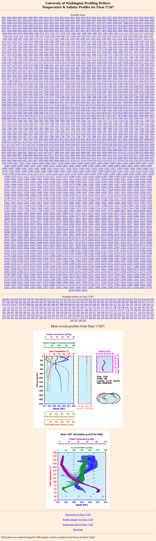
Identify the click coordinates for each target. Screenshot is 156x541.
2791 (4, 68)
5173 (146, 83)
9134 (120, 155)
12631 (130, 189)
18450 (130, 216)
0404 (141, 20)
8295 (136, 147)
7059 (131, 118)
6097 (9, 105)
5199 (125, 86)
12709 (71, 195)
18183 (110, 213)
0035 (152, 17)
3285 (67, 70)
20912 (46, 248)
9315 (104, 158)
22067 (123, 261)
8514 (131, 152)
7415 (56, 128)
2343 (62, 65)
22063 (117, 261)
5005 (120, 70)
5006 (125, 70)
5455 (30, 102)
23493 (71, 282)
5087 (62, 78)
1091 (99, 33)
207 (94, 312)
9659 (41, 160)
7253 (67, 126)
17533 (104, 208)
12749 (78, 197)
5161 (83, 83)
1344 (41, 44)
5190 (78, 86)
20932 (72, 248)
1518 (88, 46)
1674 (146, 52)
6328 (141, 107)
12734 (20, 197)
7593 (115, 131)
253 (131, 315)
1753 (141, 54)
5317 (83, 94)
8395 (94, 150)
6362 (94, 110)
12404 (26, 179)
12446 (52, 181)
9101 (109, 155)
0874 (83, 31)
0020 (94, 17)
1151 (88, 36)
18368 (71, 216)
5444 (131, 99)
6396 (141, 110)
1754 (146, 54)
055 (78, 302)
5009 (141, 70)
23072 (110, 277)
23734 (78, 285)
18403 (110, 216)
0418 (14, 23)
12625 (91, 189)
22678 (143, 269)
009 (41, 299)
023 (98, 299)
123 (53, 307)
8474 (41, 152)
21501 (104, 253)
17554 (130, 208)
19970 (52, 234)
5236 (136, 89)
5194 (99, 86)
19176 (65, 226)
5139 (4, 83)
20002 (91, 234)
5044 (4, 76)
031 (131, 299)
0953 (9, 33)
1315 (78, 41)
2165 (152, 60)
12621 (65, 189)
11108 (11, 173)
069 (135, 302)
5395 (120, 97)
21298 (91, 250)
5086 (56, 78)
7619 (78, 134)
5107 (4, 81)
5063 (94, 76)
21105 (143, 248)
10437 (54, 163)
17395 (20, 208)
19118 (20, 226)
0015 (72, 17)
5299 (152, 91)
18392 (104, 216)
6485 (30, 113)
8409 (120, 150)
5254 (72, 91)
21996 (78, 261)
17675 (20, 211)
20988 (104, 248)
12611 (149, 187)
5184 (51, 86)
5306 (35, 94)
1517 (83, 46)
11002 (24, 168)
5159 (72, 83)
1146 (62, 36)
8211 (14, 147)
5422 (83, 99)
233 (49, 315)
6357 (67, 110)
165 (74, 310)
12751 (91, 197)
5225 (78, 89)
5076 (4, 78)
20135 (91, 237)
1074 (41, 33)
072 (148, 302)
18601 (59, 218)
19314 (142, 226)
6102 (30, 105)
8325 (146, 147)
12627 (104, 189)
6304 (94, 107)
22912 (91, 274)
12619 (52, 189)
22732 (65, 271)
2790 (152, 65)
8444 (141, 150)
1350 (72, 44)
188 (16, 312)
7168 (83, 123)
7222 (41, 126)
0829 (115, 28)
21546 (143, 253)
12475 (46, 184)
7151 (4, 123)
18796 (59, 221)
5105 (146, 78)
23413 (136, 279)
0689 (30, 28)
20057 (136, 234)
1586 (141, 49)
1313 (67, 41)
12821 (149, 200)
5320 (99, 94)
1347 (56, 44)
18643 (84, 218)
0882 (120, 31)
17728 (39, 211)
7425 (67, 128)
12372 (26, 176)
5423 (88, 99)
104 (127, 304)
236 (61, 315)
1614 (4, 52)
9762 (136, 160)
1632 (78, 52)
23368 (110, 279)
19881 (26, 234)
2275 (9, 65)
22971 (149, 274)
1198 (72, 38)
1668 (115, 52)
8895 (14, 155)
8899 (30, 155)
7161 (56, 123)
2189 (104, 62)
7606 (25, 134)
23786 (117, 285)
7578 (83, 131)
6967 (88, 118)
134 (98, 307)
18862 (130, 221)
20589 (7, 245)
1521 (104, 46)
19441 (97, 229)
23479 (46, 282)
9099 (104, 155)
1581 (115, 49)
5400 (146, 97)
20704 (136, 245)
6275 (4, 107)
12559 (71, 187)
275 (70, 318)
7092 (73, 121)
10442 (67, 163)
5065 (104, 76)
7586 (99, 131)
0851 (30, 31)
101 (115, 304)
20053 (130, 234)
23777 (104, 285)
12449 (71, 181)
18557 (33, 218)
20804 (7, 248)
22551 (46, 269)
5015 (19, 73)
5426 (104, 99)
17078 (7, 205)
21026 (123, 248)
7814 (99, 136)
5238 (146, 89)
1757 (9, 57)
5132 (120, 81)
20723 (143, 245)
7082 (30, 121)
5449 (4, 102)
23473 (39, 282)
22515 (20, 269)
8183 (51, 144)
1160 (135, 36)
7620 (83, 134)
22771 (136, 271)
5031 (99, 73)
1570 (56, 49)
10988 (110, 166)
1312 (62, 41)
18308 (20, 216)
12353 (86, 173)
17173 (46, 205)
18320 (26, 216)
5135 (135, 81)
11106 (151, 171)
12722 (110, 195)
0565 (9, 25)
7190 (136, 123)
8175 (19, 144)
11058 (119, 168)
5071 (131, 76)
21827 (149, 256)
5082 (35, 78)
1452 (146, 44)
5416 (51, 99)
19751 (117, 232)
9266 (4, 158)
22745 (91, 271)
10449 (86, 163)
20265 (65, 240)
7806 (94, 136)
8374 (19, 150)
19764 (123, 232)
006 (28, 299)
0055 (41, 20)
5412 (30, 99)
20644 (97, 245)
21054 (130, 248)
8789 (136, 152)
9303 (67, 158)
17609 (149, 208)
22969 (143, 274)
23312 (71, 279)
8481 (62, 152)
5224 (72, 89)
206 (90, 312)
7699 (56, 136)
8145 (88, 142)
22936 (117, 274)
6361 (88, 110)
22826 (33, 274)
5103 (136, 78)
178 (127, 310)
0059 (62, 20)
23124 (7, 279)
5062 (88, 76)
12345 (80, 173)
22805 (20, 274)
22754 (104, 271)
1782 (120, 57)
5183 (46, 86)
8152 (109, 142)
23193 (39, 279)
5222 (62, 89)
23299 (65, 279)
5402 (4, 99)
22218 (97, 263)
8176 (25, 144)
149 (8, 310)
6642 (136, 113)
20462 (33, 242)
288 (123, 318)
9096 (99, 155)
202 (74, 312)
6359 (78, 110)
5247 (41, 91)
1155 (109, 36)
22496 (149, 266)
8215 (35, 147)
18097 (59, 213)
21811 (123, 256)
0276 (131, 20)
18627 (71, 218)
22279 (33, 266)
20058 (143, 234)
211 (111, 312)
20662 (110, 245)
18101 (72, 213)
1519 (94, 46)
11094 (81, 171)
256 (144, 315)
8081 (125, 139)
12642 (52, 192)
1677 (4, 54)
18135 (91, 213)
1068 (36, 33)
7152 (9, 123)
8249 (88, 147)
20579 (143, 242)
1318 (94, 41)
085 (49, 304)
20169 (142, 237)
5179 (25, 86)
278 (82, 318)
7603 (9, 134)
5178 (19, 86)
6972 (104, 118)
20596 (20, 245)
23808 (130, 285)
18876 (143, 221)
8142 (72, 142)
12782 (65, 200)
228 (28, 315)
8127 (40, 142)
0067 (104, 20)
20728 (149, 245)
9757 (115, 160)
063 (111, 302)
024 (102, 299)
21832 (7, 258)
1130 (57, 36)
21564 (149, 253)
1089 (89, 33)
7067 (141, 118)
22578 (78, 269)
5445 (136, 99)
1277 (19, 41)
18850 (110, 221)
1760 (25, 57)
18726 (143, 218)
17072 (149, 203)
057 (86, 302)
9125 (115, 155)
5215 (30, 89)
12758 (123, 197)
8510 (120, 152)
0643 (125, 25)
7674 (30, 136)
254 (135, 315)
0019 (88, 17)
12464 (13, 184)
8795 (141, 152)
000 (4, 299)
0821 (83, 28)
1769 (72, 57)
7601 (4, 134)
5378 (56, 97)
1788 (152, 57)
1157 (119, 36)
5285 (125, 91)
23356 (97, 279)
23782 (110, 285)
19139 (39, 226)
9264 (146, 155)
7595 (125, 131)
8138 (62, 142)
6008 (51, 102)
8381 (41, 150)
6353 (46, 110)
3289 (88, 70)
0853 (41, 31)
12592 (91, 187)
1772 (83, 57)
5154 (46, 83)
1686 (46, 54)
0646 (141, 25)
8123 (25, 142)
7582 (88, 131)
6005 (46, 102)
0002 (9, 17)
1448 (125, 44)
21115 (149, 248)
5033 (109, 73)
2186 (88, 62)
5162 (88, 83)
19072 (123, 224)
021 (90, 299)
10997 (11, 168)
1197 (67, 38)
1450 (136, 44)
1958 (30, 60)
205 (86, 312)
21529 (130, 253)
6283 (46, 107)
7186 (115, 123)
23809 (136, 285)
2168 (14, 62)
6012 (67, 102)
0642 (120, 25)
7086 (51, 121)
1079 (68, 33)
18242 (129, 213)
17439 (59, 208)
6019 (78, 102)
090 (70, 304)
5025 (67, 73)
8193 (83, 144)
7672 (25, 136)
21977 (59, 261)
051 (61, 302)
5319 (94, 94)
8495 (94, 152)
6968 (94, 118)
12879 (65, 203)
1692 (72, 54)
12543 (26, 187)
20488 (39, 242)
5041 (152, 73)
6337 (14, 110)
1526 (131, 46)
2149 (72, 60)
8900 (35, 155)
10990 (123, 166)
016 (70, 299)
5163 (94, 83)
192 (33, 312)
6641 (131, 113)
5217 (41, 89)
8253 (99, 147)
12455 (110, 181)
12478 (65, 184)
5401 (152, 97)
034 (144, 299)
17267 (84, 205)
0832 (131, 28)
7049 (120, 118)
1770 (78, 57)
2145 (51, 60)
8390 (67, 150)
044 (33, 302)
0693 (51, 28)
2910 (115, 68)
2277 (19, 65)
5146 (41, 83)
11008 (43, 168)
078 (20, 304)
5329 (146, 94)
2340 (46, 65)
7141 (141, 121)
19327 (7, 229)
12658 (7, 195)
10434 (35, 163)
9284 (19, 158)
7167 (78, 123)
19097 (149, 224)
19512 (130, 229)
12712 (84, 195)
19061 (91, 224)
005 (24, 299)
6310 (125, 107)
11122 (61, 173)
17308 (104, 205)
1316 (83, 41)
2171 (30, 62)
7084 (41, 121)
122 (49, 307)
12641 (46, 192)
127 (69, 307)
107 (139, 304)
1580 (109, 49)
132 (90, 307)
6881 (125, 115)
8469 (30, 152)
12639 (33, 192)
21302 (97, 250)
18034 (149, 211)
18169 (104, 213)
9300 (51, 158)
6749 (25, 115)
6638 (115, 113)
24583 (136, 287)
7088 (57, 121)
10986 (97, 166)
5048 (25, 76)
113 (12, 307)
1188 (61, 38)
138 (114, 307)
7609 (35, 134)
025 (107, 299)
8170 (152, 142)
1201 (88, 38)
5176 (9, 86)
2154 (99, 60)
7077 (4, 121)
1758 (14, 57)
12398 (149, 176)
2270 (136, 62)
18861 (123, 221)
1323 (115, 41)
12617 (39, 189)
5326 (131, 94)
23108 (149, 277)
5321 (104, 94)
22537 (39, 269)
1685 (41, 54)
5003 (109, 70)
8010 (56, 139)
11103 (132, 171)
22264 (7, 266)
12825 (26, 203)
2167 (9, 62)
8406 (109, 150)
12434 (33, 181)
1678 (9, 54)
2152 (88, 60)
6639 (120, 113)
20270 (71, 240)
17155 (33, 205)
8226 (62, 147)
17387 (13, 208)
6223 (109, 105)
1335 (152, 41)
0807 (67, 28)
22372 (65, 266)
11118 (48, 173)
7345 (120, 126)
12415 (84, 179)
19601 (20, 232)
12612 (7, 189)
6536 (46, 113)
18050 (7, 213)
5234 (125, 89)
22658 (130, 269)
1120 (5, 36)
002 (12, 299)
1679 (14, 54)
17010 (136, 203)
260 (8, 318)
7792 (88, 136)
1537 (4, 49)
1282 (46, 41)
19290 (123, 226)
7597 (136, 131)
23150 (20, 279)
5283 (115, 91)
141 (127, 307)
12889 (123, 203)
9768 (9, 163)
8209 (4, 147)
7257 (78, 126)
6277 (14, 107)
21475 (59, 253)
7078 (9, 121)
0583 (56, 25)
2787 (136, 65)
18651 (91, 218)
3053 (4, 70)
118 (32, 307)
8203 (125, 144)
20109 (52, 237)
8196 (94, 144)
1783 (125, 57)
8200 (115, 144)
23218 (46, 279)
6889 (9, 118)
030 (127, 299)
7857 (136, 136)
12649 (97, 192)
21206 (33, 250)
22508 (13, 269)
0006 (30, 17)
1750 (125, 54)
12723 (117, 195)
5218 (46, 89)
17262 (71, 205)
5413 (35, 99)
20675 (117, 245)
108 (144, 304)
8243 (78, 147)
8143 (78, 142)
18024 (136, 211)
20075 (7, 237)
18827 (97, 221)
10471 (145, 163)
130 (81, 307)
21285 (65, 250)
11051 (87, 168)
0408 (9, 23)
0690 (35, 28)
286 (115, 318)
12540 (7, 187)
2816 (72, 68)
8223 (56, 147)
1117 (141, 33)
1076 (52, 33)
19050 (84, 224)
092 (78, 304)
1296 (56, 41)
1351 (78, 44)
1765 (51, 57)
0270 (125, 20)
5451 (14, 102)
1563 (19, 49)
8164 (130, 142)
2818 (83, 68)
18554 (26, 218)
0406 (152, 20)
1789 (4, 60)
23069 (97, 277)
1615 (9, 52)
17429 (46, 208)
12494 (130, 184)
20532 (84, 242)
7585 (94, 131)
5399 (141, 97)
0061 (72, 20)
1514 (67, 46)
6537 (51, 113)
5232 (115, 89)
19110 (13, 226)
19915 (33, 234)
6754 (51, 115)
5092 (88, 78)
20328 (104, 240)
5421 (78, 99)
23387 (117, 279)
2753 (94, 65)
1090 (94, 33)
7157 (35, 123)
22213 (91, 263)
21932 (7, 261)
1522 (109, 46)
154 (28, 310)
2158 (120, 60)
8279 (120, 147)
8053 (99, 139)
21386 (142, 250)
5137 (146, 81)
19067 (117, 224)
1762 (35, 57)
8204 (131, 144)
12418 (104, 179)
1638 (104, 52)
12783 (71, 200)
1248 (125, 38)
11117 (42, 173)
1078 (62, 33)
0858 (67, 31)
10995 (149, 166)
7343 (115, 126)
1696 (94, 54)
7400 (30, 128)
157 (41, 310)
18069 (33, 213)
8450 (152, 150)
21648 (13, 256)
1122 (15, 36)
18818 (71, 221)
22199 (71, 263)
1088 (84, 33)
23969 (97, 287)
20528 (78, 242)
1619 (30, 52)
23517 (97, 282)
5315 (72, 94)
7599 (146, 131)
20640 (91, 245)
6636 (104, 113)
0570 (35, 25)
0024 (99, 17)
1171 (41, 38)
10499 (46, 166)
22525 (33, 269)
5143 (25, 83)
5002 (104, 70)
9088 (72, 155)
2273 (152, 62)
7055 (125, 118)
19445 (110, 229)
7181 (88, 123)
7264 (109, 126)
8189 (72, 144)
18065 (26, 213)
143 (135, 307)
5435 (125, 99)
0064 (88, 20)
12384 (97, 176)
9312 (94, 158)
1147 (67, 36)
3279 (35, 70)
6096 (4, 105)
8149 (99, 142)
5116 (46, 81)
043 (28, 302)
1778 (99, 57)
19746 (110, 232)
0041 (14, 20)
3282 (51, 70)
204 (82, 312)
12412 (71, 179)
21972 (46, 261)
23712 (65, 285)
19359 (39, 229)
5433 (115, 99)
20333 (117, 240)
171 (98, 310)
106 (135, 304)
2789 (146, 65)
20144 (117, 237)
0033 (141, 17)
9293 (35, 158)
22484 (136, 266)
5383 (72, 97)
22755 (110, 271)
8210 (9, 147)
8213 (25, 147)
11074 (5, 171)
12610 (143, 187)
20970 (91, 248)
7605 (19, 134)
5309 (51, 94)
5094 (99, 78)
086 (53, 304)
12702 (52, 195)
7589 (109, 131)
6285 (56, 107)
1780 (109, 57)
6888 (4, 118)
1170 (35, 38)
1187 (56, 38)
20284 (91, 240)
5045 (9, 76)
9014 (46, 155)
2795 (19, 68)
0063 (83, 20)
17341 (136, 205)
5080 (25, 78)
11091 (62, 171)
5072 (136, 76)
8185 (62, 144)
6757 (67, 115)
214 (123, 312)
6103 (35, 105)
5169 (125, 83)
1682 (25, 54)
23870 (33, 287)
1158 (125, 36)
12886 (110, 203)
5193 (94, 86)
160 (53, 310)
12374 (39, 176)
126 (65, 307)
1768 (67, 57)
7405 (41, 128)
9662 (51, 160)
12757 (117, 197)
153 (24, 310)
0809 (72, 28)
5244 (25, 91)
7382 (4, 128)
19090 (143, 224)
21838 (20, 258)
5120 (61, 81)
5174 (152, 83)
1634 (88, 52)
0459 (88, 23)
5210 (4, 89)
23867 (26, 287)
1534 (141, 46)
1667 (109, 52)
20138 (110, 237)
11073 (151, 168)
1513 (62, 46)
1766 (56, 57)
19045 (78, 224)
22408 (78, 266)
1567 (41, 49)
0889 (141, 31)
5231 (109, 89)
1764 (46, 57)
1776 (88, 57)
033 (139, 299)
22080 (130, 261)
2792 (9, 68)
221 (152, 312)
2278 (25, 65)
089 (65, 304)
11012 (49, 168)
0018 (83, 17)
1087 (78, 33)
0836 (152, 28)
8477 (51, 152)
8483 (72, 152)
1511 (51, 46)
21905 (136, 258)
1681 (19, 54)
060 (98, 302)
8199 (109, 144)
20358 (149, 240)
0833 (136, 28)
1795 (25, 60)
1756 (4, 57)
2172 (35, 62)
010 (45, 299)
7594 (120, 131)
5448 (152, 99)
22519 (26, 269)
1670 (125, 52)
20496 (52, 242)
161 (57, 310)
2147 (62, 60)
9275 (14, 158)
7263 (104, 126)
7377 (141, 126)
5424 (94, 99)
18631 (78, 218)
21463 (46, 253)
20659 (104, 245)
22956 (130, 274)
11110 (17, 173)
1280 (35, 41)
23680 (52, 285)
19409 (78, 229)
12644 (65, 192)
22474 (123, 266)
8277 (115, 147)
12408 (46, 179)
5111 (20, 81)
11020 (81, 168)
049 (53, 302)
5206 (136, 86)
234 (53, 315)
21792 (97, 256)
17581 (136, 208)
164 (70, 310)
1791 (14, 60)
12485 (110, 184)
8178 (30, 144)
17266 (78, 205)
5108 (9, 81)
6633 (94, 113)
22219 (104, 263)
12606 (117, 187)
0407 (4, 23)
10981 (65, 166)
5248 (46, 91)
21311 (103, 250)
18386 (91, 216)
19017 (59, 224)
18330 (46, 216)
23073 (117, 277)
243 (90, 315)
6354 (51, 110)
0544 (146, 23)
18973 (33, 224)
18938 (26, 224)
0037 (4, 20)
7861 (141, 136)
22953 (123, 274)
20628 (78, 245)
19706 (78, 232)
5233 (120, 89)
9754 (104, 160)
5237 (141, 89)
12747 (65, 197)
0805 (62, 28)
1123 (21, 36)
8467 (25, 152)
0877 (99, 31)
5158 (67, 83)
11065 (139, 168)
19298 (129, 226)
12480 (78, 184)
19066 (110, 224)
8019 (62, 139)
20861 (33, 248)
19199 (84, 226)
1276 (14, 41)
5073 (141, 76)
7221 (35, 126)
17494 (91, 208)
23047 (59, 277)
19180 (71, 226)
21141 (13, 250)
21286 (71, 250)
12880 (71, 203)
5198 (120, 86)
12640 (39, 192)
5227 (88, 89)
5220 (51, 89)
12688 (20, 195)
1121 (10, 36)
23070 (104, 277)
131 (86, 307)
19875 (13, 234)
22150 (26, 263)
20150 (129, 237)
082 (37, 304)
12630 (123, 189)
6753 (46, 115)
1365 (99, 44)
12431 (20, 181)
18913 (7, 224)
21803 (104, 256)
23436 (7, 282)
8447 (146, 150)
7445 (83, 128)
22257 (149, 263)
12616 (33, 189)
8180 (41, 144)
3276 (19, 70)
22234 (117, 263)
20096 (33, 237)
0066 (99, 20)
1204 (104, 38)
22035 (91, 261)
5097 (109, 78)
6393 (131, 110)
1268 (130, 38)
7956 (14, 139)
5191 (83, 86)
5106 (152, 78)
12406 (33, 179)
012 (53, 299)
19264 (110, 226)
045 (37, 302)
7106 (99, 121)
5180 (30, 86)
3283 (56, 70)
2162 (136, 60)
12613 (13, 189)
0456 (72, 23)
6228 (136, 105)
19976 (59, 234)
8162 (120, 142)
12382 (84, 176)
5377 (51, 97)
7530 (125, 128)
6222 (104, 105)
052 (65, 302)
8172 (4, 144)
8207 (146, 144)
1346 (51, 44)
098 (102, 304)
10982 (71, 166)
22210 (84, 263)
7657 (136, 134)
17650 (13, 211)
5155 (51, 83)
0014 (67, 17)
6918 (41, 118)
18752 (13, 221)
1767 (62, 57)
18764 (33, 221)
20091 (26, 237)
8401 (104, 150)
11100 (113, 171)
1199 (77, 38)
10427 (15, 163)
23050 (71, 277)
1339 (19, 44)
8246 (83, 147)
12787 (97, 200)
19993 (71, 234)
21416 (7, 253)
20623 (65, 245)
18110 (78, 213)
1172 (46, 38)
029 (123, 299)
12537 (149, 184)
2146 (56, 60)
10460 (112, 163)
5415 (46, 99)
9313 (99, 158)
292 (139, 318)
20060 (149, 234)
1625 (56, 52)
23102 (143, 277)
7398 (25, 128)
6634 (99, 113)
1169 (30, 38)
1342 (35, 44)
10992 (136, 166)
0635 (104, 25)
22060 (110, 261)
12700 (39, 195)
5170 (131, 83)
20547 (104, 242)
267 (37, 318)
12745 (59, 197)
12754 (104, 197)
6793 (78, 115)
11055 (107, 168)
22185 (59, 263)
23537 (117, 282)
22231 (110, 263)
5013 (9, 73)
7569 (62, 131)
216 (131, 312)
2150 (78, 60)
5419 (67, 99)
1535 (146, 46)
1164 (4, 38)
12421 (123, 179)
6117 (51, 105)
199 (61, 312)
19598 (13, 232)
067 (127, 302)
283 (102, 318)
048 (49, 302)
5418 (62, 99)
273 (61, 318)
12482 (91, 184)
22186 (65, 263)
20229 (39, 240)
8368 (4, 150)
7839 (115, 136)
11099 (107, 171)
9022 (62, 155)
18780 (46, 221)
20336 (123, 240)
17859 (59, 211)
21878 (84, 258)
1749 (120, 54)
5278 (88, 91)
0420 (25, 23)
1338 (14, 44)
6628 (67, 113)
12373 (33, 176)
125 (61, 307)
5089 (72, 78)
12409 (52, 179)
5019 (41, 73)
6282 (41, 107)
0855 (51, 31)
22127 (20, 263)
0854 (46, 31)
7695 (46, 136)
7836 (109, 136)
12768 (143, 197)
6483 (19, 113)
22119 (13, 263)
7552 (9, 131)
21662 (20, 256)
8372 (14, 150)
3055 (14, 70)
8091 (152, 139)
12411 (65, 179)
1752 (136, 54)
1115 (131, 33)
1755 (152, 54)
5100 (120, 78)
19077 (130, 224)
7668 (14, 136)
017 (74, 299)
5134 (130, 81)
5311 (62, 94)
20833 (20, 248)
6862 (94, 115)
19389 (59, 229)
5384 (78, 97)
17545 (117, 208)
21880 (91, 258)
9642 (4, 160)
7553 (14, 131)
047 (45, 302)
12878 (59, 203)
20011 (97, 234)
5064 (99, 76)
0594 (88, 25)
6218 (88, 105)
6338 (19, 110)
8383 (51, 150)
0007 (35, 17)
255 (139, 315)
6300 (72, 107)
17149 (26, 205)
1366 (104, 44)
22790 (7, 274)
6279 (25, 107)
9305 (78, 158)
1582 (120, 49)
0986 (31, 33)
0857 (62, 31)
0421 (30, 23)
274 (65, 318)
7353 (136, 126)
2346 (78, 65)
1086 (73, 33)
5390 (104, 97)
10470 (138, 163)
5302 (14, 94)
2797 (30, 68)
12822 (7, 203)
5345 (35, 97)
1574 (78, 49)
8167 (146, 142)
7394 (19, 128)
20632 (84, 245)
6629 (72, 113)
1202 (93, 38)
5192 (88, 86)
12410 (59, 179)
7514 (115, 128)
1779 (104, 57)
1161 (140, 36)
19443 (104, 229)
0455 (67, 23)
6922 (62, 118)
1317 (88, 41)
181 (139, 310)
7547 (146, 128)
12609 (136, 187)
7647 (115, 134)
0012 (56, 17)
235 (57, 315)
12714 (91, 195)
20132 (78, 237)
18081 (39, 213)
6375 (99, 110)
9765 (152, 160)
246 (102, 315)
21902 (130, 258)
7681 (35, 136)
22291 (39, 266)
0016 (78, 17)
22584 (84, 269)
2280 (35, 65)
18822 (91, 221)
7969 (25, 139)
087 (57, 304)
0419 (19, 23)
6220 (99, 105)
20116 (65, 237)
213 (119, 312)
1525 (125, 46)
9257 (136, 155)
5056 (62, 76)
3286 (72, 70)
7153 (14, 123)
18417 (117, 216)
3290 (94, 70)
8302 (141, 147)
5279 (94, 91)
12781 (59, 200)
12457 (123, 181)
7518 (120, 128)
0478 (99, 23)
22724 (46, 271)
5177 (14, 86)
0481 (109, 23)
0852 (35, 31)
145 (143, 307)
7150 (152, 121)
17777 (52, 211)
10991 (130, 166)
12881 (78, 203)
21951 (26, 261)
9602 (125, 158)
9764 (146, 160)
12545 (33, 187)
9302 (62, 158)
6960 (78, 118)
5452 (19, 102)
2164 (146, 60)
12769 (149, 197)
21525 (123, 253)
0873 (78, 31)
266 (33, 318)
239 (74, 315)
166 (78, 310)
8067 (115, 139)
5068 (120, 76)
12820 (143, 200)
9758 (120, 160)
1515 (72, 46)
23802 (123, 285)
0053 (30, 20)
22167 (39, 263)
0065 (94, 20)
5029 (88, 73)
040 (16, 302)
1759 (19, 57)
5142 (19, 83)
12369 (7, 176)
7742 (72, 136)
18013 (123, 211)
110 (152, 304)
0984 (25, 33)
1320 (99, 41)
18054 (13, 213)
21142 (20, 250)
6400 (152, 110)
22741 (78, 271)
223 (8, 315)
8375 (25, 150)
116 (24, 307)
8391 (72, 150)
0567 (19, 25)
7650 (125, 134)
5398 (136, 97)
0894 (152, 31)
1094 (115, 33)
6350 (35, 110)
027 (115, 299)
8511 (125, 152)
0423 (41, 23)
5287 (131, 91)
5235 (131, 89)
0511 (141, 23)
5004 (115, 70)
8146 (93, 142)
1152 (93, 36)
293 (144, 318)
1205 (109, 38)
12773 (13, 200)
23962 (91, 287)
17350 (143, 205)
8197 (99, 144)
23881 (39, 287)
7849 (125, 136)
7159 (46, 123)
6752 (41, 115)
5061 (83, 76)
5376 (46, 97)
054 (74, 302)
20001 (84, 234)
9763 (141, 160)
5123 (77, 81)
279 (86, 318)
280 (90, 318)
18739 (7, 221)
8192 (78, 144)
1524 (120, 46)
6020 (83, 102)
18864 (136, 221)
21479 (65, 253)
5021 (51, 73)
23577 (143, 282)
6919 (46, 118)
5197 (115, 86)
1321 (104, 41)
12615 (26, 189)
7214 (9, 126)
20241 (46, 240)
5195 (104, 86)
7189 (131, 123)
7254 (72, 126)
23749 (91, 285)
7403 (35, 128)
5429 (109, 99)
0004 (19, 17)
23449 (13, 282)
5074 (146, 76)
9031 (67, 155)
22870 (71, 274)
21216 (39, 250)
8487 (88, 152)
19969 (46, 234)
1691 (67, 54)
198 (57, 312)
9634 (146, 158)
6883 (136, 115)
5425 (99, 99)
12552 (59, 187)
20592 (13, 245)
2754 (99, 65)
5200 (131, 86)
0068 (109, 20)
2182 (83, 62)
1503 (25, 46)
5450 (9, 102)
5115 (41, 81)
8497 (99, 152)
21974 (52, 261)
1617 (19, 52)
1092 (105, 33)
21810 (117, 256)
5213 (19, 89)
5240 (4, 91)
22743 (84, 271)
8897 (19, 155)
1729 (99, 54)
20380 (20, 242)
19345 (20, 229)
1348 (62, 44)
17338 (130, 205)
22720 (33, 271)
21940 (20, 261)
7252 (62, 126)
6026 (115, 102)
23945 (71, 287)
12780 (52, 200)
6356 (62, 110)
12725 (130, 195)
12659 (13, 195)
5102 (131, 78)
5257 (83, 91)
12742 (46, 197)
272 (57, 318)
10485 (7, 166)
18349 (59, 216)
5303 (19, 94)
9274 (9, 158)
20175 (149, 237)
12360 (99, 173)
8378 (30, 150)
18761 (26, 221)
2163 (141, 60)
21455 (39, 253)
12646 (78, 192)
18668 (104, 218)
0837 (4, 31)
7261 (94, 126)
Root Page (78, 529)
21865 (65, 258)
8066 (109, 139)
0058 (56, 20)
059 (94, 302)
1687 (51, 54)
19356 (33, 229)
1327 (131, 41)
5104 (141, 78)
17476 (84, 208)
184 (152, 310)
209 (102, 312)
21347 (117, 250)
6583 (62, 113)
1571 (62, 49)
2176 (56, 62)
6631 (83, 113)
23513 (91, 282)
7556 (19, 131)
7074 (152, 118)
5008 (136, 70)
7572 (67, 131)
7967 (19, 139)
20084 (20, 237)
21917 (149, 258)
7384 (9, 128)
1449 (131, 44)
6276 (9, 107)
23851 (149, 285)
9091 (78, 155)
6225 (120, 105)
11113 (36, 173)
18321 (33, 216)
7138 (125, 121)
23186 (33, 279)
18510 (13, 218)
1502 (19, 46)
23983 (104, 287)
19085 (136, 224)
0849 (25, 31)
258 (152, 315)
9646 (14, 160)
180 (135, 310)
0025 (104, 17)
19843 (143, 232)
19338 (13, 229)
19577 (149, 229)
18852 (117, 221)
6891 (14, 118)
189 (20, 312)
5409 (14, 99)
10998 (17, 168)
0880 (109, 31)
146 (147, 307)
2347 (83, 65)
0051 (19, 20)
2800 (46, 68)
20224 (33, 240)
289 (127, 318)
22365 (59, 266)
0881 (115, 31)
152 (20, 310)
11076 (11, 171)
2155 (104, 60)
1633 (83, 52)
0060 (67, 20)
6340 (30, 110)
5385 (83, 97)
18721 (136, 218)
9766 (4, 163)
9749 (88, 160)
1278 (25, 41)
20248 (59, 240)
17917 (84, 211)
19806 (130, 232)
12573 (78, 187)
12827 (39, 203)
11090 (56, 171)
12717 (104, 195)
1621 (35, 52)
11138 (73, 173)
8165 (136, 142)
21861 (59, 258)
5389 (99, 97)
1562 (14, 49)
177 (123, 310)
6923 (67, 118)
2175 (51, 62)
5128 (104, 81)
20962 (85, 248)
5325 (125, 94)
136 (106, 307)
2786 (131, 65)
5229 (99, 89)
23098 (136, 277)
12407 (39, 179)
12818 (130, 200)
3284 (62, 70)
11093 (75, 171)
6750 (30, 115)
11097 (94, 171)
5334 (19, 97)
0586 (62, 25)
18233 (123, 213)
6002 (41, 102)
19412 (84, 229)
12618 (46, 189)
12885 (104, 203)
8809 (146, 152)
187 (12, 312)
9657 (35, 160)
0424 (46, 23)
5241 (9, 91)
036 (152, 299)
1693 (78, 54)
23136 (13, 279)
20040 (110, 234)
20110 (59, 237)
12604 (104, 187)
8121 (19, 142)
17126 (13, 205)
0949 (4, 33)
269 (45, 318)
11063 (132, 168)
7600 (152, 131)
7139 (130, 121)
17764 (46, 211)
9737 (78, 160)
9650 (19, 160)
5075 (152, 76)
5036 (125, 73)
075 (8, 304)
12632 (136, 189)
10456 (99, 163)
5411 (25, 99)
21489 (84, 253)
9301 (56, 158)
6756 (62, 115)
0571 (41, 25)
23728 (71, 285)
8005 (41, 139)
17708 (26, 211)
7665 (4, 136)
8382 (46, 150)
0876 (94, 31)
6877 (115, 115)
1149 (78, 36)
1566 (35, 49)
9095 (94, 155)
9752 (99, 160)
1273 (151, 38)
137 (110, 307)
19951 (39, 234)
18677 (110, 218)
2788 (141, 65)
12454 (104, 181)
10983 (78, 166)
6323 (136, 107)
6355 (56, 110)
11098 (100, 171)
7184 (104, 123)
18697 (123, 218)
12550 (46, 187)
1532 (136, 46)
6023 (99, 102)
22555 (59, 269)
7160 (51, 123)
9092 (83, 155)
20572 (130, 242)
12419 (110, 179)
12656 (143, 192)
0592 (78, 25)
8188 (67, 144)
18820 (78, 221)
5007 (131, 70)
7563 (41, 131)
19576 (143, 229)
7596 (131, 131)
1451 (141, 44)
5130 (109, 81)
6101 (25, 105)
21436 (26, 253)
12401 (13, 179)
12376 (46, 176)
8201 (120, 144)
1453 (152, 44)
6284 (51, 107)
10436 (48, 163)
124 (57, 307)
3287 (78, 70)
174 (111, 310)
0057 (51, 20)
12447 (59, 181)
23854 (13, 287)
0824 (99, 28)
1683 (30, 54)
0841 (19, 31)
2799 (41, 68)
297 (76, 320)
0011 (51, 17)
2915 (141, 68)
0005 (25, 17)
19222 (104, 226)
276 (74, 318)
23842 (143, 285)
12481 (84, 184)
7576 (78, 131)
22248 (136, 263)
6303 (88, 107)
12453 (97, 181)
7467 (99, 128)
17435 (52, 208)
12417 (97, 179)
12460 (143, 181)
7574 (72, 131)
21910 (143, 258)
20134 (84, 237)
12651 (110, 192)
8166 (141, 142)
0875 (88, 31)
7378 (146, 126)
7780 (78, 136)
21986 (71, 261)
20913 (52, 248)
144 (139, 307)
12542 (20, 187)
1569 (51, 49)
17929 (91, 211)
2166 (4, 62)
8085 (136, 139)
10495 (33, 166)
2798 (35, 68)
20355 (143, 240)
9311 (88, 158)
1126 (36, 36)
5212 (14, 89)
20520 (59, 242)
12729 (149, 195)
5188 (67, 86)
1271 (141, 38)
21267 (52, 250)
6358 (72, 110)
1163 (151, 36)
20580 (149, 242)
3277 (25, 70)
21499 (97, 253)
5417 (56, 99)
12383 (91, 176)
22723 (39, 271)
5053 (51, 76)
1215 (114, 38)
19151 (52, 226)
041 (20, 302)
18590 (46, 218)
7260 (88, 126)
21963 (39, 261)
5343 (30, 97)
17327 (117, 205)
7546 (141, 128)
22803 (13, 274)
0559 (152, 23)
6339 (25, 110)
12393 (130, 176)
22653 (123, 269)
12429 (7, 181)
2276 (14, 65)
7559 (35, 131)
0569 (30, 25)
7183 (99, 123)
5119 (56, 81)
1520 (99, 46)
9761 (131, 160)
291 (135, 318)
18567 (39, 218)
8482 (67, 152)
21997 (84, 261)
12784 (78, 200)
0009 (41, 17)
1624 (51, 52)
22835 (46, 274)
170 (94, 310)
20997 (117, 248)
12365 (132, 173)
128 (73, 307)
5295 (141, 91)
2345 (72, 65)
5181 (35, 86)
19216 (97, 226)
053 (70, 302)
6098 (14, 105)
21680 (52, 256)
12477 (59, 184)
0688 (25, 28)
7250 (51, 126)
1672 (136, 52)
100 (111, 304)
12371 (20, 176)
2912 (125, 68)
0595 (94, 25)
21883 (97, 258)
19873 (7, 234)
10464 (132, 163)
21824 (143, 256)
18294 (149, 213)
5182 (41, 86)
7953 (9, 139)
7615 (67, 134)
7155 (25, 123)
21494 (91, 253)
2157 (115, 60)
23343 (91, 279)
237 (65, 315)
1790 (9, 60)
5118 (51, 81)
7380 (152, 126)
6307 (109, 107)
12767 (136, 197)
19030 (71, 224)
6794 (83, 115)
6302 (83, 107)
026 (111, 299)
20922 (59, 248)
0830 (120, 28)
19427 (91, 229)
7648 (120, 134)
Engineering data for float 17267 (78, 524)
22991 (33, 277)
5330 (152, 94)
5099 (115, 78)
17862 (65, 211)
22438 (91, 266)
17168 (39, 205)
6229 (141, 105)
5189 (72, 86)
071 (144, 302)
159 (49, 310)
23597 (13, 285)
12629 (117, 189)
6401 (4, 113)
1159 (130, 36)
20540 (97, 242)
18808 (65, 221)
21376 (129, 250)
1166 (15, 38)
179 (131, 310)
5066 (109, 76)
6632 (88, 113)
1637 (99, 52)
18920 (13, 224)
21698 (59, 256)
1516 (78, 46)
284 (107, 318)
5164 (99, 83)
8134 (56, 142)
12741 (39, 197)
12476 (52, 184)
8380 (35, 150)
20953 (78, 248)
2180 (72, 62)
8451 (4, 152)
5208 (146, 86)
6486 (35, 113)
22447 (110, 266)
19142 (46, 226)
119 (36, 307)
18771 (39, 221)
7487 (104, 128)
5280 (99, 91)
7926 (4, 139)
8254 (104, 147)
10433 (28, 163)
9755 (109, 160)
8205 (136, 144)
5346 (41, 97)
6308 (115, 107)
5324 (120, 94)
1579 (104, 49)
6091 (131, 102)
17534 (110, 208)
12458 (130, 181)
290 (131, 318)
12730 (7, 197)
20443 (26, 242)
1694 (83, 54)
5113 (30, 81)
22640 (110, 269)
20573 (136, 242)
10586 (59, 166)
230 (37, 315)
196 (49, 312)
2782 (109, 65)
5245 (30, 91)
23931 (52, 287)
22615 (97, 269)
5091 (83, 78)
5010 (146, 70)
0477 (94, 23)
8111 (9, 142)
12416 (91, 179)
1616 (14, 52)
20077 (13, 237)
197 (53, 312)
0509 (131, 23)
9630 (131, 158)
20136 (97, 237)
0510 (136, 23)
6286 (62, 107)
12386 (110, 176)
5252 (67, 91)
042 (24, 302)
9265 (152, 155)
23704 (59, 285)
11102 (126, 171)
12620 (59, 189)
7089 (62, 121)
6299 (67, 107)
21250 (45, 250)
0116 (120, 20)
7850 (131, 136)
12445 (46, 181)
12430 (13, 181)
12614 (20, 189)
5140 (9, 83)
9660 (46, 160)
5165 (104, 83)
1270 (135, 38)
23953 (84, 287)
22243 (130, 263)
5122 (72, 81)
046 (41, 302)
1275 (9, 41)
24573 (130, 287)
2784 (120, 65)
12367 (144, 173)
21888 (104, 258)
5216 (35, 89)
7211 (146, 123)
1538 (9, 49)
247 (107, 315)
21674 (39, 256)
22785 (149, 271)
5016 (25, 73)
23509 (84, 282)
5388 (94, 97)
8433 (125, 150)
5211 (9, 89)
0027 (109, 17)
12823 (13, 203)
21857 (52, 258)
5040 (146, 73)
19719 (91, 232)
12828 (46, 203)
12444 (39, 181)
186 (8, 312)
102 (119, 304)
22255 (143, 263)
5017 (30, 73)
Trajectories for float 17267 (78, 514)
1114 (126, 33)
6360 (83, 110)
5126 (93, 81)
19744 (104, 232)
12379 (65, 176)
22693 (7, 271)
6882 (131, 115)
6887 (152, 115)
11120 (55, 173)
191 (28, 312)
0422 (35, 23)
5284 (120, 91)
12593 (97, 187)
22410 (84, 266)
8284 (131, 147)
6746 (9, 115)
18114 (84, 213)
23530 (110, 282)
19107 (7, 226)
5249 (51, 91)
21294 (84, 250)
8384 (56, 150)
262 (16, 318)
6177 (72, 105)
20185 (7, 240)
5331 (4, 97)
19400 (65, 229)
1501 (14, 46)
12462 (7, 184)
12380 (71, 176)
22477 (130, 266)
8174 (14, 144)
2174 (46, 62)
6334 (152, 107)
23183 (26, 279)
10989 (117, 166)
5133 (125, 81)
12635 (7, 192)
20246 (52, 240)
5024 (62, 73)
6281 (35, 107)
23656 (46, 285)
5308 (46, 94)
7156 (30, 123)
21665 (26, 256)
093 (82, 304)
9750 (94, 160)
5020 (46, 73)
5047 (19, 76)
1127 (41, 36)
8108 (4, 142)
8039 (78, 139)
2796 (25, 68)
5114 (35, 81)
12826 (33, 203)
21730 (65, 256)
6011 (62, 102)
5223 (67, 89)
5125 (88, 81)
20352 (136, 240)
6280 (30, 107)
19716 (84, 232)
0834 (141, 28)
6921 (56, 118)
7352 (131, 126)
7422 (62, 128)
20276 (84, 240)
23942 (65, 287)
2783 (115, 65)
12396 (143, 176)
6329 (146, 107)
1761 (30, 57)
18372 (78, 216)
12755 (110, 197)
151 (16, 310)
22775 (143, 271)
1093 (110, 33)
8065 (104, 139)
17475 (78, 208)
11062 (126, 168)
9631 (136, 158)
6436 (14, 113)
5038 (136, 73)
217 (135, 312)
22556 (65, 269)
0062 (78, 20)
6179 (78, 105)
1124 (26, 36)
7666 (9, 136)
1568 (46, 49)
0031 (131, 17)
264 (24, 318)
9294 (41, 158)
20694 (123, 245)
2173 (41, 62)
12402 (20, 179)
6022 (94, 102)
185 (4, 312)
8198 (104, 144)
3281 (46, 70)
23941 (59, 287)
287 (119, 318)
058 (90, 302)
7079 (14, 121)
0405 (146, 20)
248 (111, 315)
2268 (125, 62)
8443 (136, 150)
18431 (123, 216)
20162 (136, 237)
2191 (115, 62)
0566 (14, 25)
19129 (33, 226)
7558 (30, 131)
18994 (39, 224)
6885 (146, 115)
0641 (115, 25)
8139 (67, 142)
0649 (152, 25)
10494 (26, 166)
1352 (83, 44)
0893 (146, 31)
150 (12, 310)
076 (12, 304)
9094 (88, 155)
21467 (52, 253)
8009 (51, 139)
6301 (78, 107)
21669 (33, 256)
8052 (94, 139)
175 (115, 310)
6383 (115, 110)
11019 (75, 168)
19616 (39, 232)
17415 (26, 208)
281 (94, 318)
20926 (65, 248)
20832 (13, 248)
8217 (46, 147)
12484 (104, 184)
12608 (130, 187)
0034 (146, 17)
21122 (7, 250)
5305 (30, 94)
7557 (25, 131)
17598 (143, 208)
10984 (84, 166)
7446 (88, 128)
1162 (145, 36)
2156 (109, 60)
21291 (78, 250)
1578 (99, 49)
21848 (46, 258)
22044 (97, 261)
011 (49, 299)
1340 (25, 44)
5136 (141, 81)
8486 (83, 152)
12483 (97, 184)
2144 (46, 60)
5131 (114, 81)
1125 (31, 36)
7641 (104, 134)
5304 (25, 94)
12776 (33, 200)
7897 (146, 136)
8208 (152, 144)
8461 (14, 152)
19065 (104, 224)
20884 (39, 248)
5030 (94, 73)
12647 (84, 192)
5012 (4, 73)
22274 (20, 266)
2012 (35, 60)
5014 (14, 73)
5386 (88, 97)
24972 (84, 290)
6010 (56, 102)
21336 (110, 250)
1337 (9, 44)
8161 (115, 142)
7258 (83, 126)
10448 (80, 163)
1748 (115, 54)
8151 (104, 142)
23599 (20, 285)
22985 (26, 277)
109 (148, 304)
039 (12, 302)
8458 (9, 152)
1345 (46, 44)
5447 (146, 99)
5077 (9, 78)
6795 (88, 115)
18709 (130, 218)
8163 (125, 142)
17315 (110, 205)
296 (72, 320)
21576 (7, 256)
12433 (26, 181)
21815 (130, 256)
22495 (143, 266)
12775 (26, 200)
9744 (83, 160)
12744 (52, 197)
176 (119, 310)
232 (45, 315)
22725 (52, 271)
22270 (13, 266)
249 (115, 315)
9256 (131, 155)
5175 (4, 86)
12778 (39, 200)
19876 (20, 234)
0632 (99, 25)
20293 (97, 240)
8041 (83, 139)
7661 (146, 134)
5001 (99, 70)
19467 (117, 229)
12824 (20, 203)
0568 (25, 25)
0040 (9, 20)
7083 (35, 121)
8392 (78, 150)
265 (28, 318)
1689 (62, 54)
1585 (136, 49)
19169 (59, 226)
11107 (5, 173)
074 (4, 304)
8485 (78, 152)
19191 (78, 226)
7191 (141, 123)
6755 (56, 115)
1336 (4, 44)
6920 (51, 118)
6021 (88, 102)
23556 (130, 282)
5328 (141, 94)
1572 (67, 49)
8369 (9, 150)
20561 (117, 242)
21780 (91, 256)
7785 (83, 136)
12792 (123, 200)
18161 (97, 213)
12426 (143, 179)
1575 (83, 49)
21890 (110, 258)
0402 (136, 20)
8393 (83, 150)
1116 (136, 33)
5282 (109, 91)
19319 (149, 226)
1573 (72, 49)
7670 (19, 136)
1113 (121, 33)
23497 (78, 282)
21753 (78, 256)
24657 (143, 287)
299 (84, 320)
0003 (14, 17)
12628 (110, 189)
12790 (110, 200)
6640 (125, 113)
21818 (136, 256)
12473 (39, 184)
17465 (65, 208)
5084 (46, 78)
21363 (123, 250)
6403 (9, 113)
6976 (115, 118)
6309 (120, 107)
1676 (152, 52)
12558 (65, 187)
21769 (84, 256)
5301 (9, 94)
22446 (104, 266)
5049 (30, 76)
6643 (141, 113)
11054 (100, 168)
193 (37, 312)
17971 (104, 211)
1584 (131, 49)
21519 (117, 253)
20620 (59, 245)
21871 (71, 258)
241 (82, 315)
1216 (119, 38)
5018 (35, 73)
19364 (46, 229)
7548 (152, 128)
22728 (59, 271)
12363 (119, 173)
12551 (52, 187)
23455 (26, 282)
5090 (78, 78)
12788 (104, 200)
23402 (130, 279)
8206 (141, 144)
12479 (71, 184)
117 (28, 307)
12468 (20, 184)
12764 (130, 197)
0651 (9, 28)
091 (74, 304)
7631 (94, 134)
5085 (51, 78)
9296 (46, 158)
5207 (141, 86)
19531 (136, 229)
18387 (97, 216)
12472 (33, 184)
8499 (109, 152)
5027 (78, 73)
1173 (51, 38)
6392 (125, 110)
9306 (83, 158)
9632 (141, 158)
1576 (88, 49)
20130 (71, 237)
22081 (136, 261)
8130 (51, 142)
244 (94, 315)
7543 (136, 128)
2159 (125, 60)
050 (57, 302)
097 (98, 304)
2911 (120, 68)
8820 (152, 152)
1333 (141, 41)
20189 (13, 240)
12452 (91, 181)
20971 (97, 248)
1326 (125, 41)
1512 (56, 46)
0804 (56, 28)
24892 (78, 290)
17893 (71, 211)
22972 (7, 277)
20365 (7, 242)
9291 (30, 158)
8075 (120, 139)
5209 (152, 86)
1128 (47, 36)
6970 (99, 118)
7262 (99, 126)
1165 (9, 38)
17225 (65, 205)
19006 (46, 224)
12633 (143, 189)
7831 (104, 136)
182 (144, 310)
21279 (58, 250)
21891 (117, 258)
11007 (37, 168)
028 (119, 299)
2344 (67, 65)
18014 (130, 211)
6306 (104, 107)
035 (148, 299)
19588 (7, 232)
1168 (25, 38)
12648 (91, 192)
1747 (109, 54)
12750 (84, 197)
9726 (72, 160)
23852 (7, 287)
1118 (146, 33)
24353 (117, 287)
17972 (110, 211)
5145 (35, 83)
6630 (78, 113)
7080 (20, 121)
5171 (136, 83)
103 (123, 304)
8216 (41, 147)
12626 (97, 189)
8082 (131, 139)
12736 (26, 197)
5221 (56, 89)
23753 (97, 285)
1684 (35, 54)
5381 (67, 97)
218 (139, 312)
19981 (65, 234)
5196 (109, 86)
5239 (152, 89)
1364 (94, 44)
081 (33, 304)
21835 (13, 258)
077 (16, 304)
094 (86, 304)
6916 (30, 118)
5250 (56, 91)
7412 (51, 128)
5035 (120, 73)
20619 (52, 245)
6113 (41, 105)
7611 (46, 134)
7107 (104, 121)
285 (111, 318)
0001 (4, 17)
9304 (72, 158)
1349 (67, 44)
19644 (59, 232)
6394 (136, 110)
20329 (110, 240)
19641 (52, 232)
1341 (30, 44)
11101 (120, 171)
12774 (20, 200)
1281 (41, 41)
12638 (26, 192)
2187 (94, 62)
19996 (78, 234)
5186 (56, 86)
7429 (78, 128)
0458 (83, 23)
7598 (141, 131)
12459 (136, 181)
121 (44, 307)
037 (4, 302)
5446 (141, 99)
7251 (56, 126)
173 (107, 310)
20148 (123, 237)
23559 (136, 282)
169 (90, 310)
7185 (109, 123)
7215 (14, 126)
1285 (51, 41)
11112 (30, 173)
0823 (94, 28)
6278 (19, 107)
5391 (109, 97)
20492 (46, 242)
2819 (88, 68)
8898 (25, 155)
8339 (152, 147)
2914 (136, 68)
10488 (13, 166)
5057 (67, 76)
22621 (104, 269)
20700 (130, 245)
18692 (117, 218)
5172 (141, 83)
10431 (22, 163)
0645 (136, 25)
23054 (78, 277)
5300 (4, 94)
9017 (51, 155)
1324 (120, 41)
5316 (78, 94)
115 (20, 307)
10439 (61, 163)
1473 (9, 46)
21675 (46, 256)
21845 (39, 258)
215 (127, 312)
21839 (26, 258)
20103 (39, 237)
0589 (67, 25)
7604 (14, 134)
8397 (99, 150)
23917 (46, 287)
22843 (52, 274)
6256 (152, 105)
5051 (41, 76)
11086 (43, 171)
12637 (20, 192)
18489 (7, 218)
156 (37, 310)
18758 (20, 221)
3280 (41, 70)
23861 (20, 287)
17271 (91, 205)
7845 (120, 136)
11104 (138, 171)
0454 (62, 23)
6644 (146, 113)
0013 (62, 17)
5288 (136, 91)
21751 (71, 256)
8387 (62, 150)
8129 (46, 142)
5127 (98, 81)
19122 (26, 226)
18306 (13, 216)
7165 (67, 123)
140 (123, 307)
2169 (19, 62)
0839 (9, 31)
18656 (97, 218)
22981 (20, 277)
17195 (59, 205)
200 (65, 312)
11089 (49, 171)
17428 (39, 208)
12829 (52, 203)
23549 (123, 282)
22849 (59, 274)
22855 (65, 274)
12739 (33, 197)
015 (65, 299)
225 (16, 315)
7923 (152, 136)
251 (123, 315)
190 (24, 312)
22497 (7, 269)
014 (61, 299)
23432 (149, 279)
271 (53, 318)
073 (152, 302)
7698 (51, 136)
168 (86, 310)
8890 (9, 155)
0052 (25, 20)
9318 (109, 158)
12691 (26, 195)
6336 (9, 110)
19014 (52, 224)
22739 (71, 271)
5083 (41, 78)
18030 (143, 211)
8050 (88, 139)
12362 (112, 173)
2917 (152, 68)
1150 (83, 36)
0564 (4, 25)
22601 (91, 269)
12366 (138, 173)
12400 (7, 179)
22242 (123, 263)
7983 (30, 139)
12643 (59, 192)
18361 (65, 216)
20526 (65, 242)
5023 (56, 73)
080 (28, 304)
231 (41, 315)
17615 (7, 211)
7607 (30, 134)
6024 (104, 102)
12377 (52, 176)
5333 (14, 97)
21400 (149, 250)
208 (98, 312)
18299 (7, 216)
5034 (115, 73)
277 (78, 318)
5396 (125, 97)
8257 (109, 147)
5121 (67, 81)
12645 (71, 192)
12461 (149, 181)
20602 (26, 245)
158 (45, 310)
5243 (19, 91)
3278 (30, 70)
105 (131, 304)
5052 (46, 76)
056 (82, 302)
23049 (65, 277)
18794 (52, 221)
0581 (46, 25)
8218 (51, 147)
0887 (131, 31)
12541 (13, 187)
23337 (84, 279)
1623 (46, 52)
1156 (114, 36)
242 (86, 315)
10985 (91, 166)
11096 (88, 171)
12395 (136, 176)
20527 (71, 242)
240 (78, 315)
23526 (104, 282)
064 (115, 302)
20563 (123, 242)
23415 (143, 279)
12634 (149, 189)
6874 (109, 115)
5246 (35, 91)
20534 (91, 242)
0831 (125, 28)
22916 (97, 274)
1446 (120, 44)
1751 (131, 54)
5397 (131, 97)
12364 (125, 173)
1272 (146, 38)
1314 (72, 41)
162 (61, 310)
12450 (78, 181)
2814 (62, 68)
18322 (39, 216)
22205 (78, 263)
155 (33, 310)
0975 (20, 33)
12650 (104, 192)
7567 (51, 131)
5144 (30, 83)
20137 (104, 237)
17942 (97, 211)
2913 (131, 68)
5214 (25, 89)
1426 (115, 44)
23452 (20, 282)
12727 (136, 195)
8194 (88, 144)
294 (148, 318)
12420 (117, 179)
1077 (57, 33)
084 (45, 304)
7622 (88, 134)
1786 (141, 57)
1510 (46, 46)
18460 (136, 216)
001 (8, 299)
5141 (14, 83)
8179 (35, 144)
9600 (120, 158)
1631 (72, 52)
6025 (109, 102)
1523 (115, 46)
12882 (84, 203)
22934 (110, 274)
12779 (46, 200)
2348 (88, 65)
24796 (71, 290)
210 (107, 312)
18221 (117, 213)
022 (94, 299)
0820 (78, 28)
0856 (56, 31)
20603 (33, 245)
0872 (72, 31)
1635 (94, 52)
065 (119, 302)
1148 (73, 36)
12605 (110, 187)
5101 (125, 78)
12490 (123, 184)
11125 (67, 173)
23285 (59, 279)
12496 (136, 184)
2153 (94, 60)
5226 (83, 89)
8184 (56, 144)
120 (40, 307)
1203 (98, 38)
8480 (56, 152)
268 (41, 318)
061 (102, 302)
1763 (41, 57)
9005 (41, 155)
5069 (125, 76)
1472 (4, 46)
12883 (91, 203)
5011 (152, 70)
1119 (151, 33)
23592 (149, 282)
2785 (125, 65)
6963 (83, 118)
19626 (46, 232)
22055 (104, 261)
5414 (41, 99)
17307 (97, 205)
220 (148, 312)
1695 (88, 54)
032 (135, 299)
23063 (91, 277)
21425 (13, 253)
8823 (4, 155)
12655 (136, 192)
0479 (104, 23)
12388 (117, 176)
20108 (46, 237)
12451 (84, 181)
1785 (136, 57)
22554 (52, 269)
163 (65, 310)
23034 (52, 277)
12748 (71, 197)
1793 (19, 60)
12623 (78, 189)
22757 (117, 271)
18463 (143, 216)
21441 (33, 253)
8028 (72, 139)
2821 (99, 68)
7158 (41, 123)
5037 (131, 73)
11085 (37, 171)
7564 (46, 131)
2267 (120, 62)
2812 (51, 68)
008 (37, 299)
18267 (136, 213)
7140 (136, 121)
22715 (26, 271)
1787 (146, 57)
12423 (130, 179)
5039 (141, 73)
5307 (41, 94)
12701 (46, 195)
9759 (125, 160)
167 (82, 310)
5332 (9, 97)
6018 (72, 102)
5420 (72, 99)
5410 (19, 99)
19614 (33, 232)
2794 (14, 68)
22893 (84, 274)
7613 (56, 134)
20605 (39, 245)
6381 (104, 110)
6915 (25, 118)
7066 (136, 118)
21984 (65, 261)
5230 (104, 89)
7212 (152, 123)
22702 (13, 271)
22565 (71, 269)
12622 (71, 189)
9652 (25, 160)
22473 (117, 266)
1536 (152, 46)
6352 (41, 110)
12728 (143, 195)
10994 (143, 166)
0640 (109, 25)
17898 (78, 211)
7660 (141, 134)
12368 (151, 173)
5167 (115, 83)
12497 (143, 184)
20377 (13, 242)
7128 (120, 121)
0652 (14, 28)
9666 (56, 160)
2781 (104, 65)
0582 (51, 25)
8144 (83, 142)
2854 (109, 68)
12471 (26, 184)
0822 (88, 28)
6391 (120, 110)
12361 (106, 173)
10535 (52, 166)
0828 (109, 28)
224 (12, 315)
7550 (4, 131)
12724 (123, 195)
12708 (65, 195)
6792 (72, 115)
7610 (41, 134)
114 (16, 307)
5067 (115, 76)
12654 (130, 192)
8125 (30, 142)
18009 (117, 211)
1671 (131, 52)
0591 (72, 25)
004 (20, 299)
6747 (14, 115)
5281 (104, 91)
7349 (125, 126)
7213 (4, 126)
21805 (110, 256)
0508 (125, 23)
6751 (35, 115)
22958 (136, 274)
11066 (145, 168)
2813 (56, 68)
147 (151, 307)
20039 (104, 234)
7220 (30, 126)
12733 (13, 197)
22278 (26, 266)
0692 (46, 28)
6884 (141, 115)
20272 (78, 240)
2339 (41, 65)
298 (80, 320)
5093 (94, 78)
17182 (52, 205)
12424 (136, 179)
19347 (26, 229)
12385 (104, 176)
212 (115, 312)
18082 (46, 213)
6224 (115, 105)
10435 (41, 163)
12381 (78, 176)
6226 (125, 105)
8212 (19, 147)
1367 (109, 44)
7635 (99, 134)
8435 (131, 150)
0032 (136, 17)
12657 (149, 192)
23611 (39, 285)
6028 (125, 102)
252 (127, 315)
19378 (52, 229)
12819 (136, 200)
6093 (141, 102)
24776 (149, 287)
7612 (51, 134)
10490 (20, 166)
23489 (65, 282)
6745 (4, 115)
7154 (19, 123)
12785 (84, 200)
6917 (35, 118)
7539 (131, 128)
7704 (67, 136)
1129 (52, 36)
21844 (33, 258)
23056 (84, 277)
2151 (83, 60)
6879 (120, 115)
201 (70, 312)
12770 (7, 200)
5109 (15, 81)
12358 (93, 173)
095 (90, 304)
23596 (7, 285)
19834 (136, 232)
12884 (97, 203)
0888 (136, 31)
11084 (30, 171)
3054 (9, 70)
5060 (78, 76)
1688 (56, 54)
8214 (30, 147)
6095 (152, 102)
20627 (71, 245)
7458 (94, 128)
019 (82, 299)
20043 (117, 234)
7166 (72, 123)
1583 (125, 49)
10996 (4, 168)
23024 (39, 277)
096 (94, 304)
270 (49, 318)
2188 (99, 62)
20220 (26, 240)
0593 (83, 25)
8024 (67, 139)
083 (41, 304)
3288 (83, 70)
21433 (20, 253)
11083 (24, 171)
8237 (72, 147)
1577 (94, 49)
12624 (84, 189)
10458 (106, 163)
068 (131, 302)
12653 (123, 192)
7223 (46, 126)
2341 (51, 65)
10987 (104, 166)
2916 (146, 68)
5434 (120, 99)
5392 (115, 97)
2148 (67, 60)
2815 (67, 68)
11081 (18, 171)
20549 (110, 242)
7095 (78, 121)
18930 (20, 224)
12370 (13, 176)
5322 (109, 94)
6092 (136, 102)
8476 (46, 152)
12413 (78, 179)
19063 (97, 224)
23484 (59, 282)
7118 (115, 121)
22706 (20, 271)
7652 (131, 134)
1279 (30, 41)
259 (4, 318)
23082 (123, 277)
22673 (136, 269)
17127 (20, 205)
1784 (131, 57)
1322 (109, 41)
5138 (151, 81)
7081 (25, 121)
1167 (20, 38)
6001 (35, 102)
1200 (82, 38)
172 (102, 310)
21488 (78, 253)
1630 (67, 52)
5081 (30, 78)
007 (33, 299)
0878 (104, 31)
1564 (25, 49)
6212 (83, 105)
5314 (67, 94)
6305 (99, 107)
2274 (4, 65)
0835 (146, 28)
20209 (20, 240)
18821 (84, 221)
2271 (141, 62)
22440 (97, 266)
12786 (91, 200)
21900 (123, 258)
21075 (136, 248)
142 (131, 307)
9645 (9, 160)
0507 (120, 23)
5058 (72, 76)
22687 (149, 269)
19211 (91, 226)
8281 (125, 147)
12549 (39, 187)
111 (4, 307)
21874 (78, 258)
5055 (56, 76)
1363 (88, 44)
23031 (46, 277)
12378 (59, 176)
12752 (97, 197)
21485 (71, 253)
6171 (67, 105)
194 (41, 312)
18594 (52, 218)
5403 (9, 99)
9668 (62, 160)
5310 (56, 94)
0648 (146, 25)
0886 (125, 31)
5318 (88, 94)
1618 (25, 52)
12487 (117, 184)
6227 (130, 105)
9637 (152, 158)
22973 (13, 277)
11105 (145, 171)
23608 (26, 285)
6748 (19, 115)
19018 (65, 224)
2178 (62, 62)
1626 (62, 52)
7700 (62, 136)
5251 (62, 91)
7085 (46, 121)
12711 (78, 195)
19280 (117, 226)
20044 (123, 234)
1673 (141, 52)
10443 (74, 163)
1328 (136, 41)
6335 (4, 110)
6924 (72, 118)
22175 (52, 263)
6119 (56, 105)
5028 (83, 73)
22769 (130, 271)
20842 (26, 248)
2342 (56, 65)
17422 (33, 208)
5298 (146, 91)
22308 (52, 266)
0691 (41, 28)
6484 (25, 113)
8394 (88, 150)
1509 (41, 46)
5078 (14, 78)
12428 (149, 179)
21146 (26, 250)
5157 (62, 83)
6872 (99, 115)
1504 (30, 46)
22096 (7, 263)
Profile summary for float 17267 (78, 519)
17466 (71, 208)
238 (70, 315)
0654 (19, 28)
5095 (104, 78)
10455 (93, 163)
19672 (65, 232)
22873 (78, 274)
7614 (62, 134)
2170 (25, 62)
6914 (19, 118)
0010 (46, 17)
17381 (7, 208)
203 (78, 312)
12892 (130, 203)
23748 (84, 285)
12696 (33, 195)
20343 (130, 240)
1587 (146, 49)
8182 (46, 144)
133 (94, 307)
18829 (104, 221)
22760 (123, 271)
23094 (130, 277)
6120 (62, 105)
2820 (94, 68)
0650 (4, 28)
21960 (33, 261)
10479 (151, 163)
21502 (110, 253)
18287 (142, 213)
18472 (149, 216)
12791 (117, 200)
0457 (78, 23)
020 (86, 299)
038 (8, 302)
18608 (65, 218)
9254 (125, 155)
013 (57, 299)
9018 (56, 155)
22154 (33, 263)
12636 (13, 192)
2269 (131, 62)
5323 (115, 94)
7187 (120, 123)
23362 (104, 279)
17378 (149, 205)
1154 (104, 36)
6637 (109, 113)
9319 (115, 158)
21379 (136, 250)
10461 (119, 163)
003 (16, 299)
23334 (78, 279)
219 (144, 312)
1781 (115, 57)
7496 (109, 128)
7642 (109, 134)
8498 (104, 152)
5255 (78, 91)
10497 (39, 166)
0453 (56, 23)
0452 (51, 23)
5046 (14, 76)
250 (119, 315)
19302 (136, 226)
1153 (99, 36)
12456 (117, 181)
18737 (149, 218)
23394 (123, 279)
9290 (25, 158)
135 (102, 307)
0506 (115, 23)
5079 (19, 78)
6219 (93, 105)
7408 (46, 128)
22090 (143, 261)
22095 (149, 261)
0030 (125, 17)
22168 (46, 263)
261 (12, 318)
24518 (123, 287)
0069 (115, 20)
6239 (146, 105)
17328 (123, 205)
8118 (14, 142)
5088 (67, 78)
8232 (67, 147)
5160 (78, 83)
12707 (59, 195)
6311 (131, 107)
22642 (117, 269)
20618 (46, 245)
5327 (136, 94)
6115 (46, 105)
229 (33, 315)
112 (8, 307)
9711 (67, 160)
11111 (23, 173)
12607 (123, 187)
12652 (117, 192)
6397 (146, 110)
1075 (47, 33)
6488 (41, 113)
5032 (104, 73)
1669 (120, 52)
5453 (25, 102)
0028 (115, 17)
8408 (115, 150)
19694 (71, 232)
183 (148, 310)
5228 (94, 89)
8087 (141, 139)
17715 (33, 211)
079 (24, 304)
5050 (35, 76)
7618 (72, 134)
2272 (146, 62)
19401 (71, 229)
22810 (26, 274)
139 (118, 307)
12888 (117, 203)
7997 (35, 139)
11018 (68, 168)
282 (98, 318)
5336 (25, 97)
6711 (152, 113)
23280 (52, 279)
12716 (97, 195)
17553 (123, 208)
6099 (20, 105)
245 (98, 315)
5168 (120, 83)
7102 (94, 121)
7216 (19, 126)
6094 (146, 102)
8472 (35, 152)
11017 (62, 168)
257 (148, 315)
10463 (125, 163)
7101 (88, 121)
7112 (110, 121)
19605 (26, 232)
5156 (56, 83)
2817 (78, 68)
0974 (15, 33)
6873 (104, 115)
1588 (152, 49)
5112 (25, 81)
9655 (30, 160)
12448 (65, 181)
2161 (131, 60)
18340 (52, 216)
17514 (97, 208)
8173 (9, 144)
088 (61, 304)
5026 (72, 73)
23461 (33, 282)
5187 (62, 86)
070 (139, 302)
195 (45, 312)
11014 (56, 168)
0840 (14, 31)
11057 (113, 168)
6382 (109, 110)
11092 (69, 171)
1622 (41, 52)
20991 (110, 248)
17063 (143, 203)
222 (4, 315)
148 (4, 310)
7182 (94, 123)
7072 (146, 118)
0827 (104, 28)
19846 (149, 232)
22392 (71, 266)
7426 (72, 128)
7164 (62, 123)
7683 (41, 136)
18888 (149, 221)
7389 (14, 128)
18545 (20, 218)
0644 (131, 25)
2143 (41, 60)
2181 (78, 62)
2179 (67, 62)
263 (20, 318)
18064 (20, 213)
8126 (35, 142)
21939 (13, 261)
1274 (4, 41)
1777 (94, 57)
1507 (35, 46)
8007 (46, 139)
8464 (19, 152)
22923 (104, 274)
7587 (104, 131)
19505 (123, 229)
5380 (62, 97)
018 (78, 299)
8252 (94, 147)
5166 (109, 83)
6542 (56, 113)
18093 (52, 213)
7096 (83, 121)
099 (107, 304)
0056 (46, 20)
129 (77, 307)
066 (123, 302)
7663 (152, 134)
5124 (82, 81)
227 (24, 315)
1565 (30, 49)
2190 (109, 62)
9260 (141, 155)
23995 (110, 287)
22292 (46, 266)
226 (20, 315)
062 (107, 302)
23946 (78, 287)
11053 (94, 168)
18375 (84, 216)
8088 (146, 139)
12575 (84, 187)
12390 (123, 176)
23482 (52, 282)
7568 (56, 131)
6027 (120, 102)
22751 (97, 271)
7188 (125, 123)
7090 (67, 121)
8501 (115, 152)
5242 (14, 91)
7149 (146, 121)
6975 (109, 118)
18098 (65, 213)
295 (152, 318)
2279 (30, 65)
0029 (120, 17)
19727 (97, 232)
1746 (104, 54)
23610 (33, 285)
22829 (39, 274)
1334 (146, 41)
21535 (136, 253)
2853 (104, 68)
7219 (25, 126)
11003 (30, 168)
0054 (35, 20)
